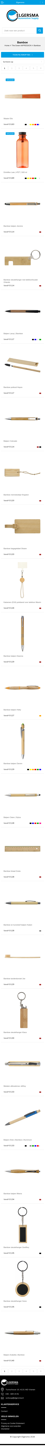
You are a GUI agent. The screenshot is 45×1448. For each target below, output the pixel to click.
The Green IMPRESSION (21, 45)
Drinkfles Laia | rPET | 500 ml (16, 172)
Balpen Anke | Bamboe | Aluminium (18, 1142)
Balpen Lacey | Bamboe (14, 334)
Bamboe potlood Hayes (13, 388)
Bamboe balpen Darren (13, 765)
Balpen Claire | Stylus (13, 818)
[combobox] (19, 30)
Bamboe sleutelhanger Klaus (16, 1034)
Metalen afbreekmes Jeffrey (15, 1088)
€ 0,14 (9, 232)
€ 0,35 (9, 1255)
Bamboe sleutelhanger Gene (16, 1303)
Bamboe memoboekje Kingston (17, 495)
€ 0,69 (9, 178)
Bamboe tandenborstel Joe (15, 980)
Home (6, 45)
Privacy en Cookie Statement (13, 1426)
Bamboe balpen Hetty (13, 711)
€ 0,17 (9, 339)
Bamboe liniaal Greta (12, 872)
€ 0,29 (9, 663)
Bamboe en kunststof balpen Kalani (18, 926)
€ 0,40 (9, 1362)
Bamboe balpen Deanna (14, 657)
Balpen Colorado (11, 442)
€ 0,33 (9, 1093)
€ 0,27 (9, 716)
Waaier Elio (8, 119)
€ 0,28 (9, 824)
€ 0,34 (9, 1201)
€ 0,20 (9, 501)
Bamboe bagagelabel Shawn (16, 549)
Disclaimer (5, 1431)
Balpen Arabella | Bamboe (14, 1357)
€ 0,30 (9, 1039)
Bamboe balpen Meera (13, 1195)
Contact (4, 1413)
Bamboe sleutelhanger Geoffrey (17, 1249)
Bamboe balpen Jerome (14, 226)
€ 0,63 (9, 124)
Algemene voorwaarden (11, 1429)
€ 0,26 (9, 609)
